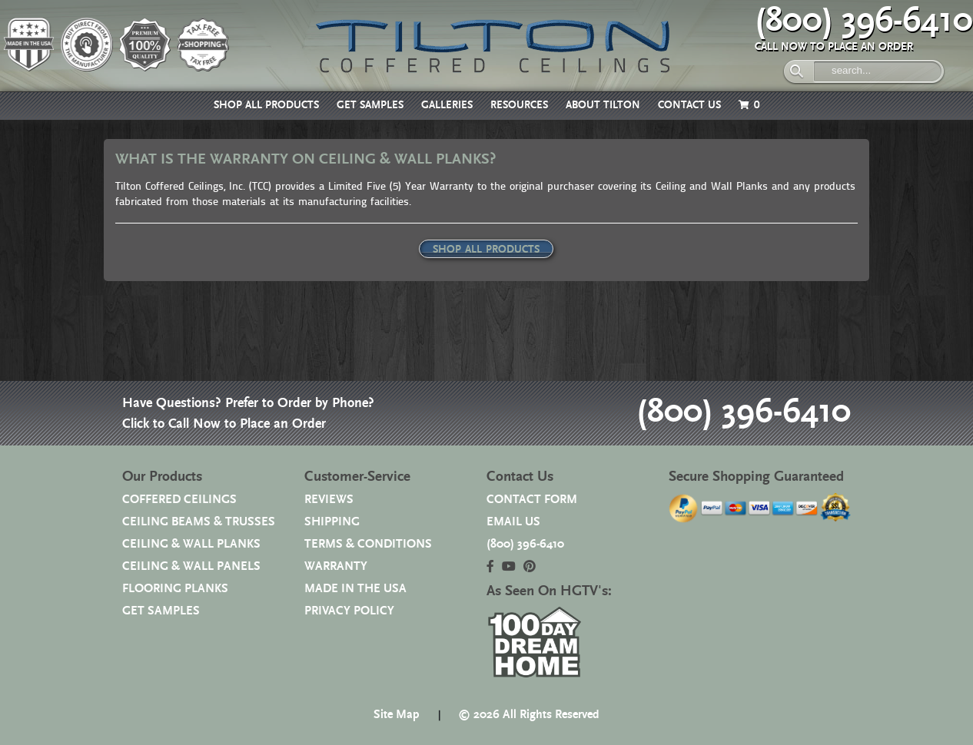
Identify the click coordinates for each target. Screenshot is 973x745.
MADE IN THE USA (355, 588)
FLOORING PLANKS (175, 588)
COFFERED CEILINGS (179, 499)
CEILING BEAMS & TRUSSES (198, 522)
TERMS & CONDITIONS (368, 544)
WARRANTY (335, 566)
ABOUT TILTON (603, 105)
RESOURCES (519, 105)
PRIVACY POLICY (349, 611)
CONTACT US (689, 105)
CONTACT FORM (531, 499)
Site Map (397, 714)
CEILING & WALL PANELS (191, 566)
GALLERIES (447, 105)
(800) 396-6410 (864, 21)
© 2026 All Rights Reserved (528, 714)
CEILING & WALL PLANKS (191, 544)
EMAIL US (513, 522)
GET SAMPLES (370, 105)
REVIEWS (329, 499)
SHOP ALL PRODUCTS (266, 105)
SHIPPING (332, 522)
